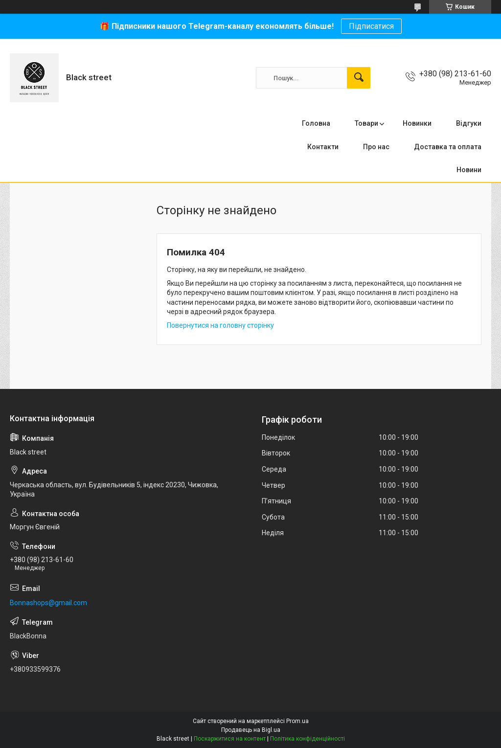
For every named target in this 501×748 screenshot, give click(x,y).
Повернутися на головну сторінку (220, 325)
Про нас (376, 147)
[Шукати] (358, 78)
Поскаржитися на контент (230, 738)
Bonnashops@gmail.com (48, 603)
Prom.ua (297, 721)
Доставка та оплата (447, 147)
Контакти (323, 147)
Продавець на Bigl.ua (250, 729)
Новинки (417, 123)
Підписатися (371, 26)
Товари (366, 123)
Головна (316, 123)
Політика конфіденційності (307, 738)
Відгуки (468, 123)
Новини (468, 170)
